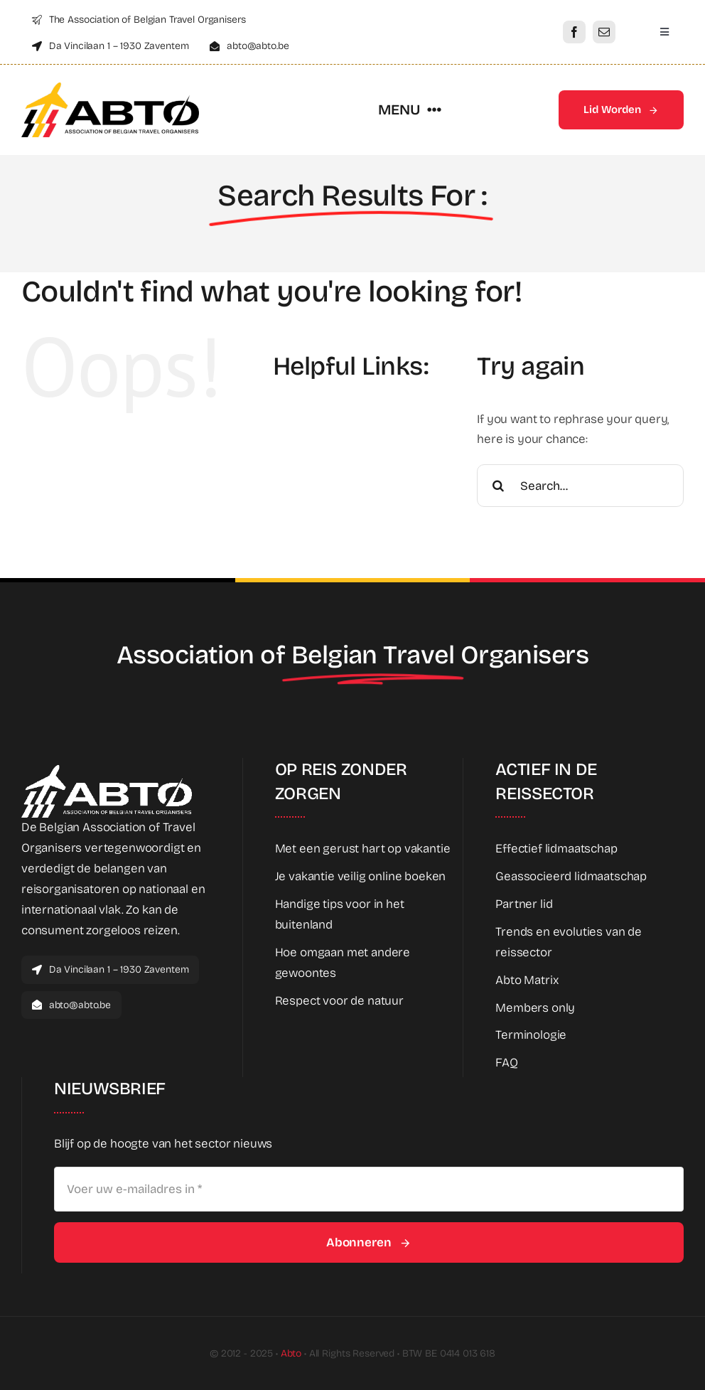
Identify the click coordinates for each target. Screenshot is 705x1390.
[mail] (604, 32)
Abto (291, 1353)
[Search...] (580, 485)
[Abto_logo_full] (110, 88)
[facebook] (574, 32)
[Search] (498, 485)
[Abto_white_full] (106, 771)
